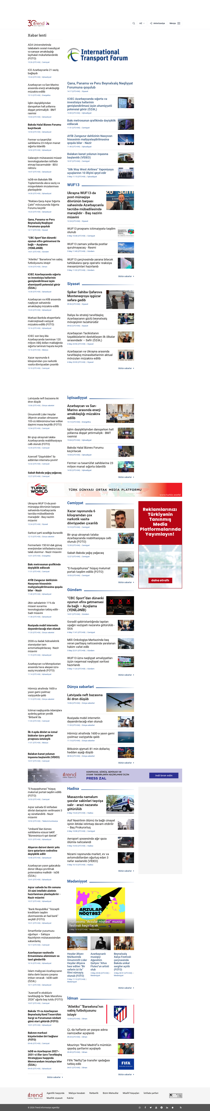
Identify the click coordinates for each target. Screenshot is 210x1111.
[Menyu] (175, 23)
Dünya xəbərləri (80, 686)
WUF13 (73, 185)
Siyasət (73, 284)
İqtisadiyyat (77, 398)
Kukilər (70, 1098)
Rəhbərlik (93, 1093)
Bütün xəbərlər (125, 276)
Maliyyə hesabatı (77, 1093)
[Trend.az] (38, 23)
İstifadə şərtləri (151, 1093)
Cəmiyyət (75, 503)
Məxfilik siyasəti (55, 1098)
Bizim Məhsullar (110, 1093)
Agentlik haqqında (55, 1093)
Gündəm (74, 590)
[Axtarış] (134, 23)
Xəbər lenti (37, 35)
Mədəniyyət (77, 881)
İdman (72, 998)
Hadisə (73, 788)
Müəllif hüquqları (131, 1093)
